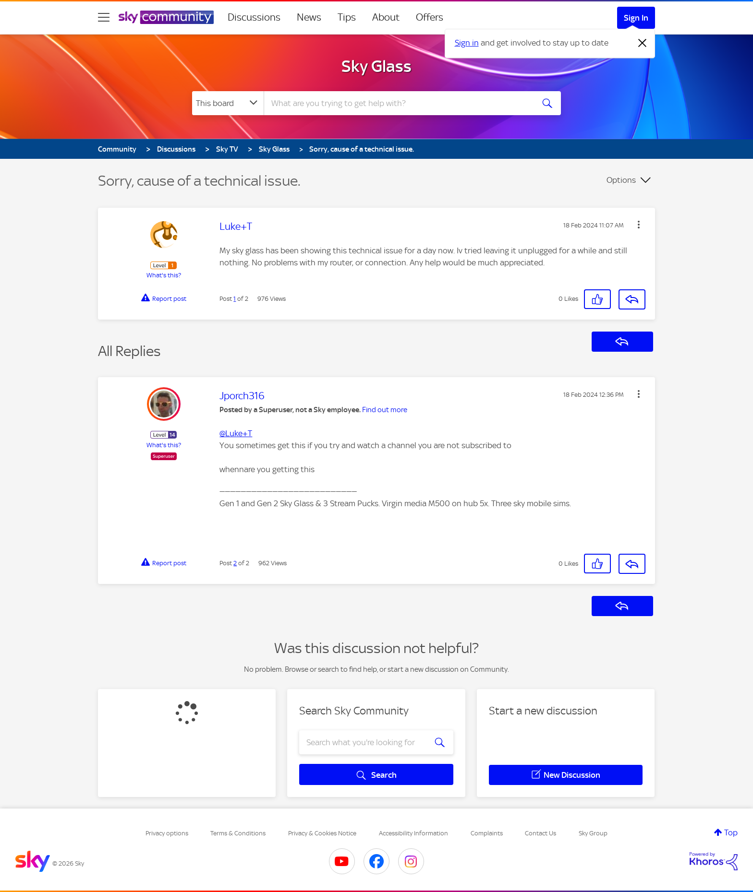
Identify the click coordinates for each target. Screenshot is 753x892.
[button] (638, 224)
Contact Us (540, 833)
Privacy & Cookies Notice (322, 833)
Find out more (384, 409)
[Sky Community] (166, 17)
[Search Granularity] (228, 103)
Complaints (487, 833)
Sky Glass (376, 66)
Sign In (636, 18)
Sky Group (593, 833)
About (386, 17)
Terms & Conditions (238, 833)
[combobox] (397, 103)
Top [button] (731, 832)
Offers (429, 17)
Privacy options (167, 833)
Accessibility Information (413, 833)
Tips (347, 17)
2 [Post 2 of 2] (235, 563)
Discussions (254, 17)
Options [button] (621, 180)
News (309, 17)
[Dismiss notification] (642, 43)
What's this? (163, 275)
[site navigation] (103, 17)
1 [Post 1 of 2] (234, 298)
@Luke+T (235, 433)
